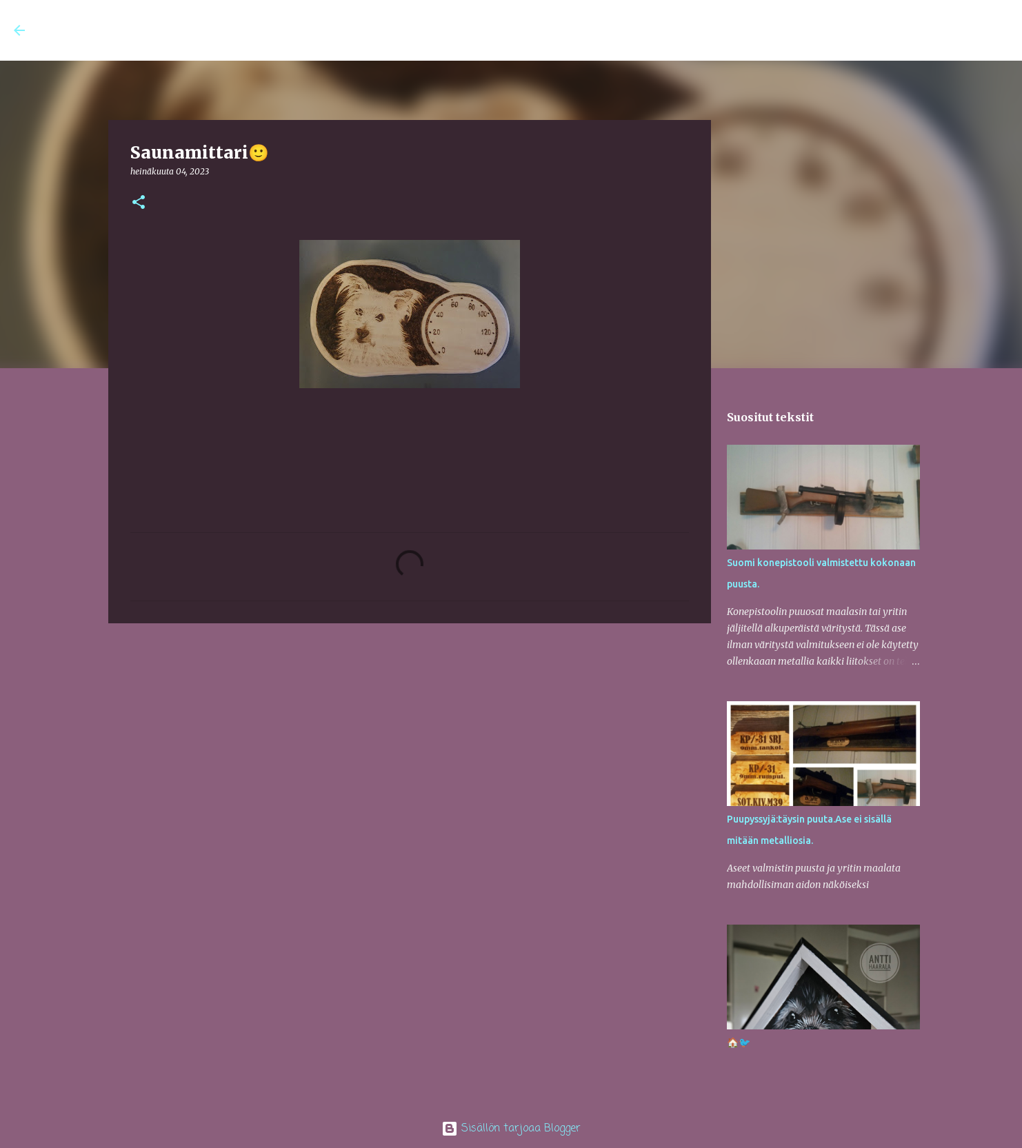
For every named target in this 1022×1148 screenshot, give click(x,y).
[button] (138, 203)
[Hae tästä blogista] (938, 30)
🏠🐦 (738, 1042)
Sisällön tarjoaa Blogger (511, 1128)
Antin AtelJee (108, 30)
